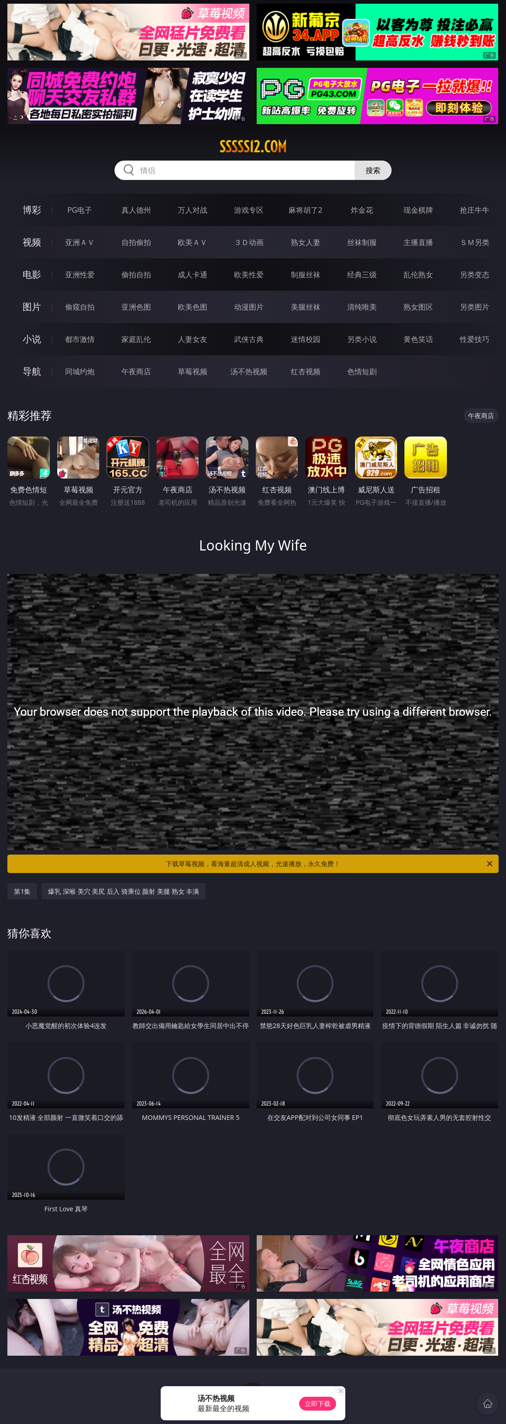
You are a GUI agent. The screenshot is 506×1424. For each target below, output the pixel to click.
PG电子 (79, 210)
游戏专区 (249, 210)
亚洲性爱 (80, 274)
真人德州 (136, 210)
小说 (32, 339)
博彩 (32, 209)
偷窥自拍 (80, 307)
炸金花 (362, 210)
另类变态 (474, 274)
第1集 (22, 891)
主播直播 (418, 242)
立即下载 (318, 1403)
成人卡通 (192, 274)
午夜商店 (136, 371)
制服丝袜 (305, 274)
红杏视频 (305, 371)
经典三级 (362, 274)
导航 (32, 371)
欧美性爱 (249, 274)
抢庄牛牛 (474, 210)
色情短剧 (362, 371)
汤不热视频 (248, 371)
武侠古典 (249, 339)
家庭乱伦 (136, 339)
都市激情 (80, 339)
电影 (32, 274)
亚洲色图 (136, 307)
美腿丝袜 (305, 307)
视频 (32, 242)
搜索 (373, 170)
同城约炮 (80, 371)
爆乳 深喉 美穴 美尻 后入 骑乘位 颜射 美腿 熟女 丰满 (123, 891)
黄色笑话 (418, 339)
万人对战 (192, 210)
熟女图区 (418, 307)
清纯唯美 (362, 307)
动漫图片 (249, 307)
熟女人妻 (305, 242)
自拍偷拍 (136, 242)
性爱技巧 (474, 339)
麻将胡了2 (305, 210)
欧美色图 (192, 307)
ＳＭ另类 (474, 242)
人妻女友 (192, 339)
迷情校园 (305, 339)
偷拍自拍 (136, 274)
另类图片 (474, 307)
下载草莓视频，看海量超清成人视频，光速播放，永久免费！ (330, 863)
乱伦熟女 (418, 274)
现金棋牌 (418, 210)
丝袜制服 (362, 242)
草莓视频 (192, 371)
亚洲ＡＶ (80, 242)
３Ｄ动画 (249, 242)
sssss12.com (253, 147)
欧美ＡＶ (192, 242)
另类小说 (362, 339)
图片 (32, 306)
